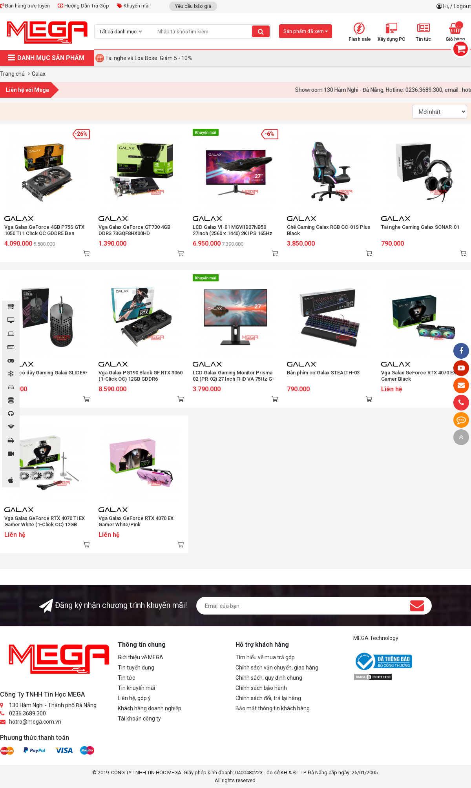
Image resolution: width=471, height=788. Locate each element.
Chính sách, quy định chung (269, 678)
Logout (462, 6)
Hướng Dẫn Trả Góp (83, 6)
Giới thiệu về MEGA (140, 657)
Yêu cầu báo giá (193, 6)
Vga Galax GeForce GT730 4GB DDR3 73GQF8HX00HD (134, 230)
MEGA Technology (375, 638)
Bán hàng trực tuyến (25, 6)
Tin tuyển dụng (136, 667)
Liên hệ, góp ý (134, 698)
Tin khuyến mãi (136, 688)
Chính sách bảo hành (261, 688)
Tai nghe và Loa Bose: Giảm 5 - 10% (148, 58)
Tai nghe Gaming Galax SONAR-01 (420, 227)
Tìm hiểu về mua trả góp (265, 657)
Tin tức (126, 678)
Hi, (446, 6)
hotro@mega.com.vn (35, 722)
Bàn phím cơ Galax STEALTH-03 (323, 373)
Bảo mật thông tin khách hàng (273, 708)
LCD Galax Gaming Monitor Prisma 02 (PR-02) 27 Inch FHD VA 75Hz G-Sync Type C (233, 379)
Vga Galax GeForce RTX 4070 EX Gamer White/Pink (136, 521)
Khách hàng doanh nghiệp (149, 708)
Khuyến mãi (133, 6)
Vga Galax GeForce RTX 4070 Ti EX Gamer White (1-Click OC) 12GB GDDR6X (44, 524)
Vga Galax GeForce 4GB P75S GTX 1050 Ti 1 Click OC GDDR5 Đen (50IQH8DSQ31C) (44, 233)
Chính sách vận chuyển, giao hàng (277, 667)
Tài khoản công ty (139, 718)
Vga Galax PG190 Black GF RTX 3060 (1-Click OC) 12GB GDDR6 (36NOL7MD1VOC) (141, 379)
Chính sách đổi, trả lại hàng (268, 698)
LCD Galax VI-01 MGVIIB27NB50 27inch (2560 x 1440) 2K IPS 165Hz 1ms (232, 233)
